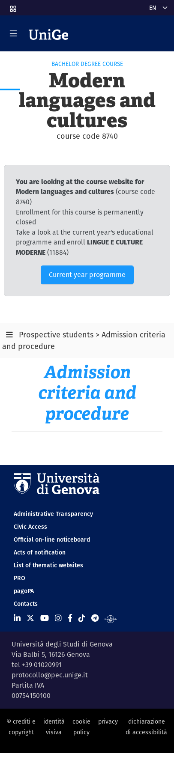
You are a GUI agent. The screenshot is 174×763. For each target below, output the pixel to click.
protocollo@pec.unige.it (50, 675)
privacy (108, 721)
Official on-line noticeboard (52, 539)
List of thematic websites (48, 565)
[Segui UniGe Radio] (111, 618)
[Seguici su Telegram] (95, 618)
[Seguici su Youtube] (44, 618)
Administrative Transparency (53, 514)
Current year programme (87, 275)
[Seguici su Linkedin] (17, 618)
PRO (19, 578)
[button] (12, 6)
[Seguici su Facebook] (70, 618)
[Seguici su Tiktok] (81, 618)
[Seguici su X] (30, 618)
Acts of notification (40, 552)
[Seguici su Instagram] (58, 618)
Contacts (26, 603)
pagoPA (24, 591)
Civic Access (30, 526)
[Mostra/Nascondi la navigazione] (13, 33)
